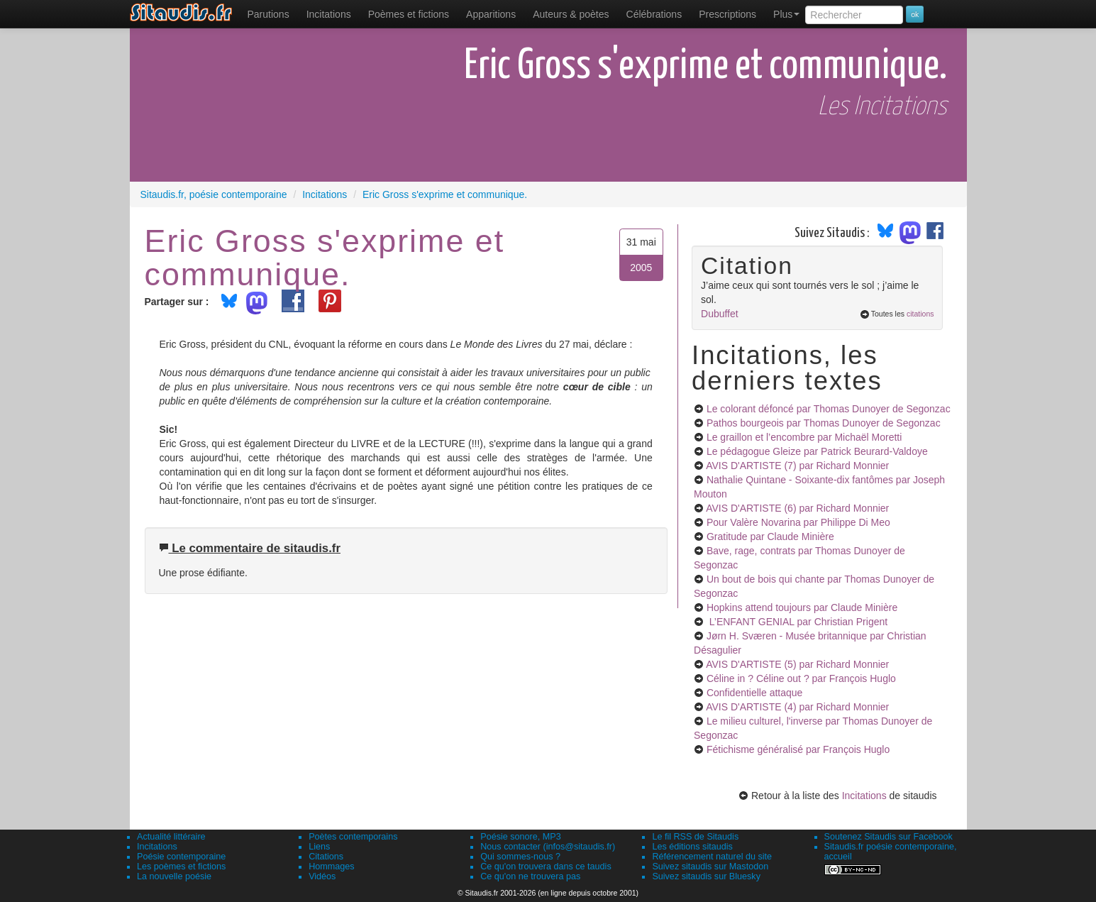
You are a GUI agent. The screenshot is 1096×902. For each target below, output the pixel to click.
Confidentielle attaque (754, 692)
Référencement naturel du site (712, 857)
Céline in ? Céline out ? (801, 678)
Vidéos (322, 876)
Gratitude (770, 536)
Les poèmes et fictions (181, 866)
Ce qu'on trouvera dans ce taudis (545, 866)
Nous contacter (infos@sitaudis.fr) (547, 847)
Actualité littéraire (171, 837)
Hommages (331, 866)
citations (920, 313)
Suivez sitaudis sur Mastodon (710, 866)
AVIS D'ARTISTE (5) (797, 664)
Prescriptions (727, 14)
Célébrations (654, 14)
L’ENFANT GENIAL (797, 621)
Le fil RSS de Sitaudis (695, 837)
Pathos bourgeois (824, 423)
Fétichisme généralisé (798, 749)
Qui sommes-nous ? (520, 857)
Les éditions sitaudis (692, 847)
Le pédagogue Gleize (817, 451)
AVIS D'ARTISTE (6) (797, 508)
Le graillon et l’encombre (804, 437)
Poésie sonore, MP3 (520, 837)
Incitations (864, 795)
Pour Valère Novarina (798, 522)
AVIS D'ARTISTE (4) (797, 707)
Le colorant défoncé (829, 408)
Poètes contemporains (353, 837)
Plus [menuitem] (786, 14)
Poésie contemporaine (181, 857)
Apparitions (491, 14)
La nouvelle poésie (174, 876)
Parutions (268, 14)
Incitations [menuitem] (328, 14)
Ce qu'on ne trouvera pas (530, 876)
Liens (319, 847)
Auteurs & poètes (571, 14)
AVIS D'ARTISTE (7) (797, 465)
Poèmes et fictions (408, 14)
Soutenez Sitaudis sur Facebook (888, 837)
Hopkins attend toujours (802, 607)
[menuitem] (268, 14)
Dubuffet (719, 313)
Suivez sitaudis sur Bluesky (706, 876)
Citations (326, 857)
